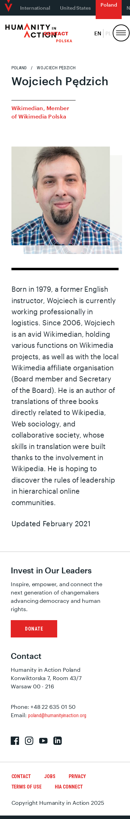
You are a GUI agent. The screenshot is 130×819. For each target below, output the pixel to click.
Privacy (77, 776)
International (35, 8)
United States (75, 8)
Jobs (49, 776)
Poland (109, 5)
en (97, 33)
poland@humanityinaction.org (57, 715)
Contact (55, 33)
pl (108, 33)
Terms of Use (26, 787)
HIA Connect (69, 787)
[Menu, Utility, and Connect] (121, 33)
